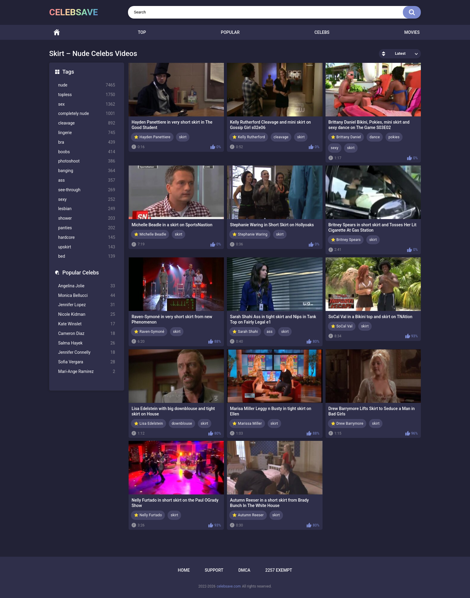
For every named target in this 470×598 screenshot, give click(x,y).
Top (142, 32)
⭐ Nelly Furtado (148, 515)
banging (86, 170)
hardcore (86, 237)
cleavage (86, 123)
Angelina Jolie (86, 286)
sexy (86, 199)
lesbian (86, 208)
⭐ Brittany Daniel (346, 137)
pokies (394, 137)
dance (375, 137)
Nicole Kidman (86, 314)
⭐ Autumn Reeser (247, 515)
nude (86, 85)
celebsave (73, 12)
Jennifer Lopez (86, 304)
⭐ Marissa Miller (247, 423)
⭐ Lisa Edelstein (148, 423)
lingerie (86, 132)
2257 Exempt (278, 570)
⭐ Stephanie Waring (249, 234)
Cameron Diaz (86, 333)
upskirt (86, 247)
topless (86, 94)
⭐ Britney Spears (346, 240)
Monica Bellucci (86, 295)
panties (86, 227)
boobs (86, 151)
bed (86, 256)
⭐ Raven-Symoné (149, 332)
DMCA (244, 570)
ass (86, 180)
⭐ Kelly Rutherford (248, 137)
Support (214, 570)
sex (86, 104)
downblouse (182, 423)
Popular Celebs (80, 272)
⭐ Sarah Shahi (245, 332)
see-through (86, 189)
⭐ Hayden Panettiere (152, 137)
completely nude (86, 113)
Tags (68, 72)
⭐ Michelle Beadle (150, 234)
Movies (412, 32)
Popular (230, 32)
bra (86, 142)
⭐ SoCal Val (341, 326)
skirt (182, 137)
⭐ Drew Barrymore (347, 423)
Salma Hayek (86, 343)
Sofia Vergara (86, 362)
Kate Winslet (86, 324)
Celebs (321, 32)
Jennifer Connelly (86, 352)
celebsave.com (229, 586)
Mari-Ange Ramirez (86, 371)
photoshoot (86, 161)
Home (56, 32)
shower (86, 218)
